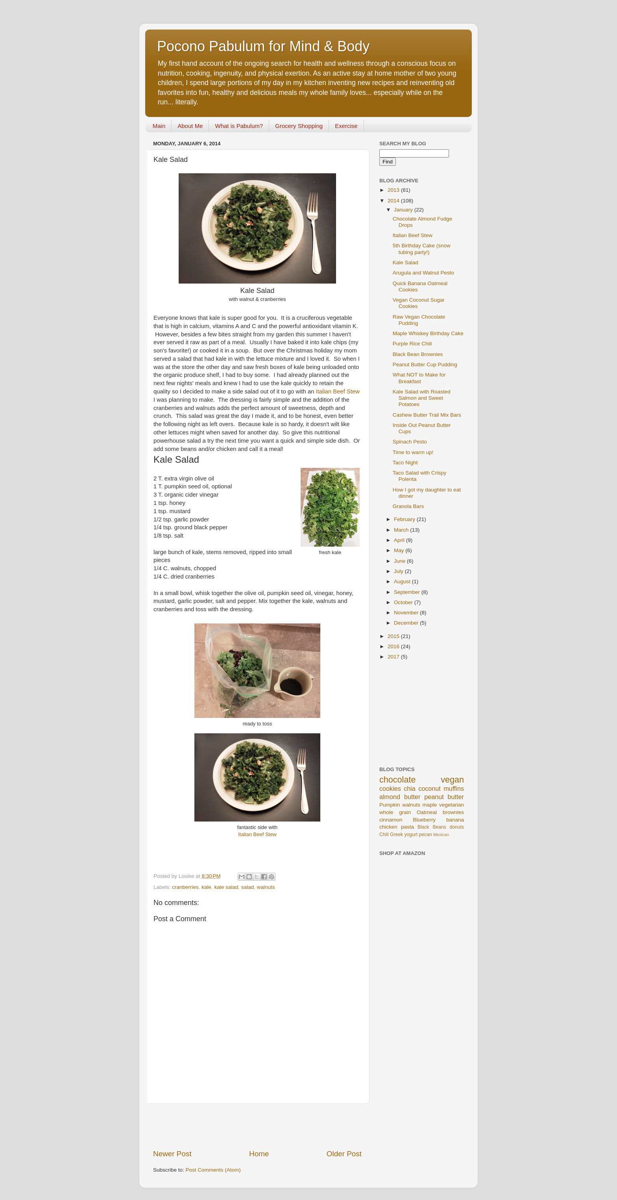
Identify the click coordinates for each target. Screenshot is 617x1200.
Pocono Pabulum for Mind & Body (263, 46)
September (407, 592)
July (399, 571)
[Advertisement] (257, 1126)
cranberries (185, 887)
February (405, 519)
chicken (388, 827)
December (407, 623)
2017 (394, 657)
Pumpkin (389, 805)
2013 (394, 190)
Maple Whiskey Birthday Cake (428, 333)
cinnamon (391, 820)
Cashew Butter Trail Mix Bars (427, 415)
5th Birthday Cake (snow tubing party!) (422, 249)
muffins (453, 788)
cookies (390, 788)
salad (247, 887)
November (407, 613)
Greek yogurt (403, 834)
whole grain (395, 812)
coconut (429, 788)
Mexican (441, 834)
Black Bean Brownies (418, 354)
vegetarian (451, 805)
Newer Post (172, 1154)
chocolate (397, 780)
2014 (394, 201)
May (399, 550)
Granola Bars (408, 506)
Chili (384, 834)
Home (259, 1154)
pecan (425, 834)
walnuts (266, 887)
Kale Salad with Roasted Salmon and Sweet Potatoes (422, 398)
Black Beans (431, 827)
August (403, 581)
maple (430, 805)
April (400, 540)
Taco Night (405, 463)
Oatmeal (427, 812)
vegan (452, 780)
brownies (453, 812)
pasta (407, 827)
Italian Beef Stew (338, 391)
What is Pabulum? (239, 125)
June (400, 561)
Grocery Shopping (299, 125)
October (404, 602)
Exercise (346, 125)
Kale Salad (405, 262)
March (402, 530)
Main (159, 125)
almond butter (399, 796)
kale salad (226, 887)
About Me (190, 125)
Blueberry (424, 820)
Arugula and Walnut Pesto (423, 273)
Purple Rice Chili (412, 344)
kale (206, 887)
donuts (457, 827)
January (404, 210)
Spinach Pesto (410, 442)
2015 (394, 636)
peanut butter (444, 796)
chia (410, 788)
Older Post (344, 1154)
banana (455, 820)
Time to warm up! (413, 452)
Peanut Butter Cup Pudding (425, 364)
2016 (394, 646)
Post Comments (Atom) (213, 1170)
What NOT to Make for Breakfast (419, 378)
